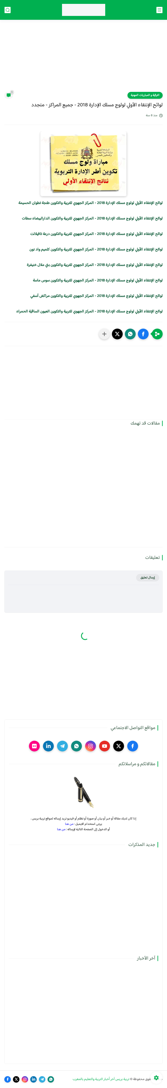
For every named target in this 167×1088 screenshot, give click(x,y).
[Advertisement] (83, 58)
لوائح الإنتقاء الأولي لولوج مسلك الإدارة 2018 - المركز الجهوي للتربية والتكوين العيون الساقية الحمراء (89, 311)
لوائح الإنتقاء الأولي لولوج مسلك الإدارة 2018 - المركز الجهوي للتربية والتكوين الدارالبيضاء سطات (92, 218)
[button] (143, 334)
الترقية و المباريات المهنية (145, 95)
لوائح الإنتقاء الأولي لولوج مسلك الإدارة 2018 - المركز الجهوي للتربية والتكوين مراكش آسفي (96, 296)
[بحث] (7, 10)
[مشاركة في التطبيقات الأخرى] (104, 334)
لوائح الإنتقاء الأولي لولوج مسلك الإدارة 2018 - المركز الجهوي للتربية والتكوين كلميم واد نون (96, 249)
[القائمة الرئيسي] (159, 10)
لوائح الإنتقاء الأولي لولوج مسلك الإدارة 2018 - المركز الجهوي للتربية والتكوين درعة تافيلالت (96, 234)
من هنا (69, 824)
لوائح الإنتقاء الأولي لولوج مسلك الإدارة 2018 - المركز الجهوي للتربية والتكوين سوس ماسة (98, 280)
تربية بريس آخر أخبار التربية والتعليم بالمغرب (101, 1079)
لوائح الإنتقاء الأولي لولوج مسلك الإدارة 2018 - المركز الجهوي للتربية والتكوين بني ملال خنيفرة (95, 265)
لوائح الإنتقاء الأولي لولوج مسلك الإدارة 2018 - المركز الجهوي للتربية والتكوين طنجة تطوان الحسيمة (90, 203)
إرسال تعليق (147, 577)
